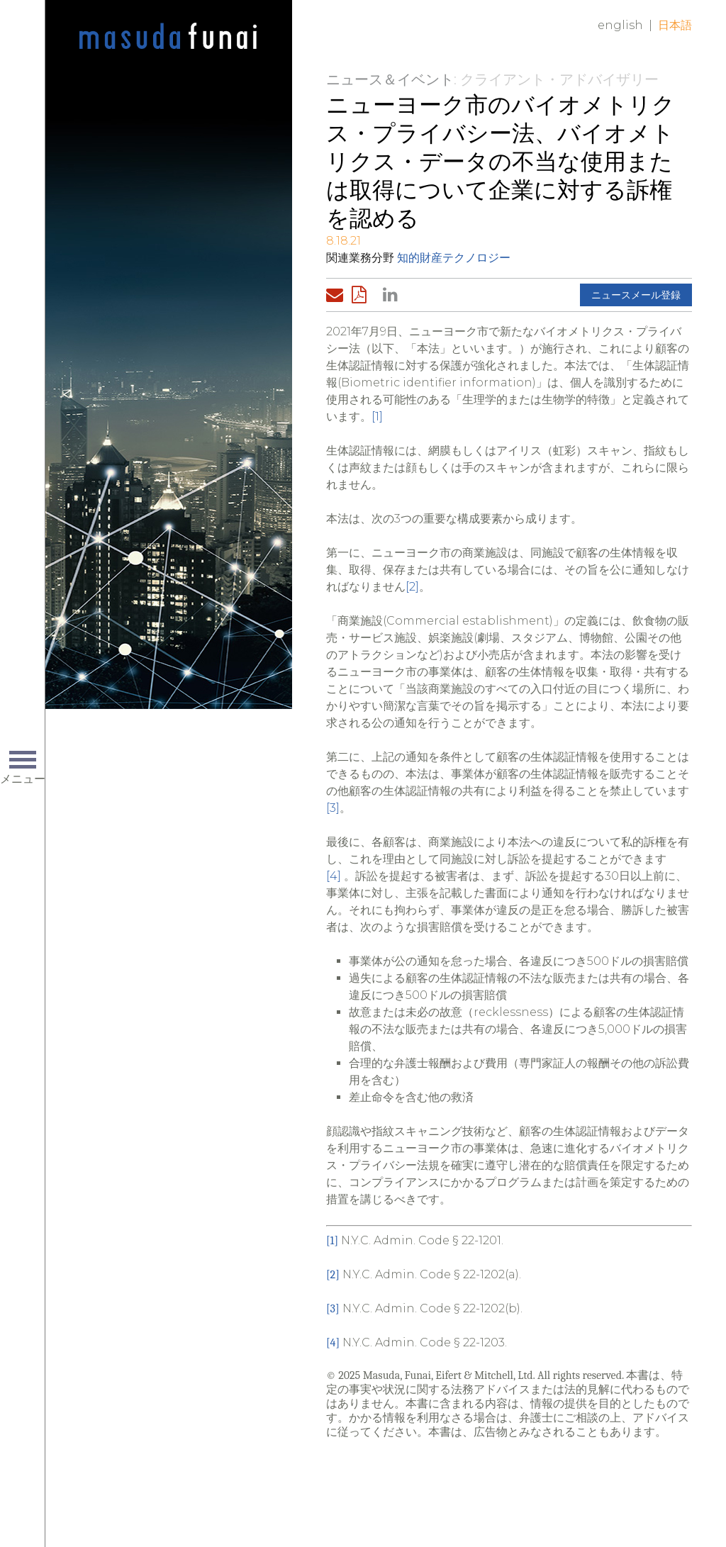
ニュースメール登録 (636, 295)
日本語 (675, 25)
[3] (333, 808)
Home (168, 37)
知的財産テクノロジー (453, 257)
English (620, 25)
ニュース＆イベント (390, 79)
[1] (377, 416)
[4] (333, 876)
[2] (412, 586)
